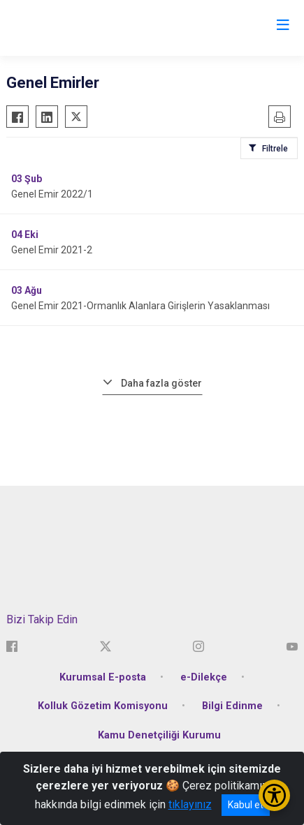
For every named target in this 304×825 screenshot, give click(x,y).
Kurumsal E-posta (102, 677)
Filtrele (275, 149)
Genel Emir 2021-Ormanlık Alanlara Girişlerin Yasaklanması (140, 305)
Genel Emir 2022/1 (52, 194)
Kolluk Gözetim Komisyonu (103, 706)
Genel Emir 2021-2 (51, 249)
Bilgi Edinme (232, 706)
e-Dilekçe (203, 677)
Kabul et (245, 804)
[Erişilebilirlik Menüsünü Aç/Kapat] (274, 795)
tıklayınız (190, 804)
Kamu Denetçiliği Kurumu (159, 735)
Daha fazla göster (161, 383)
